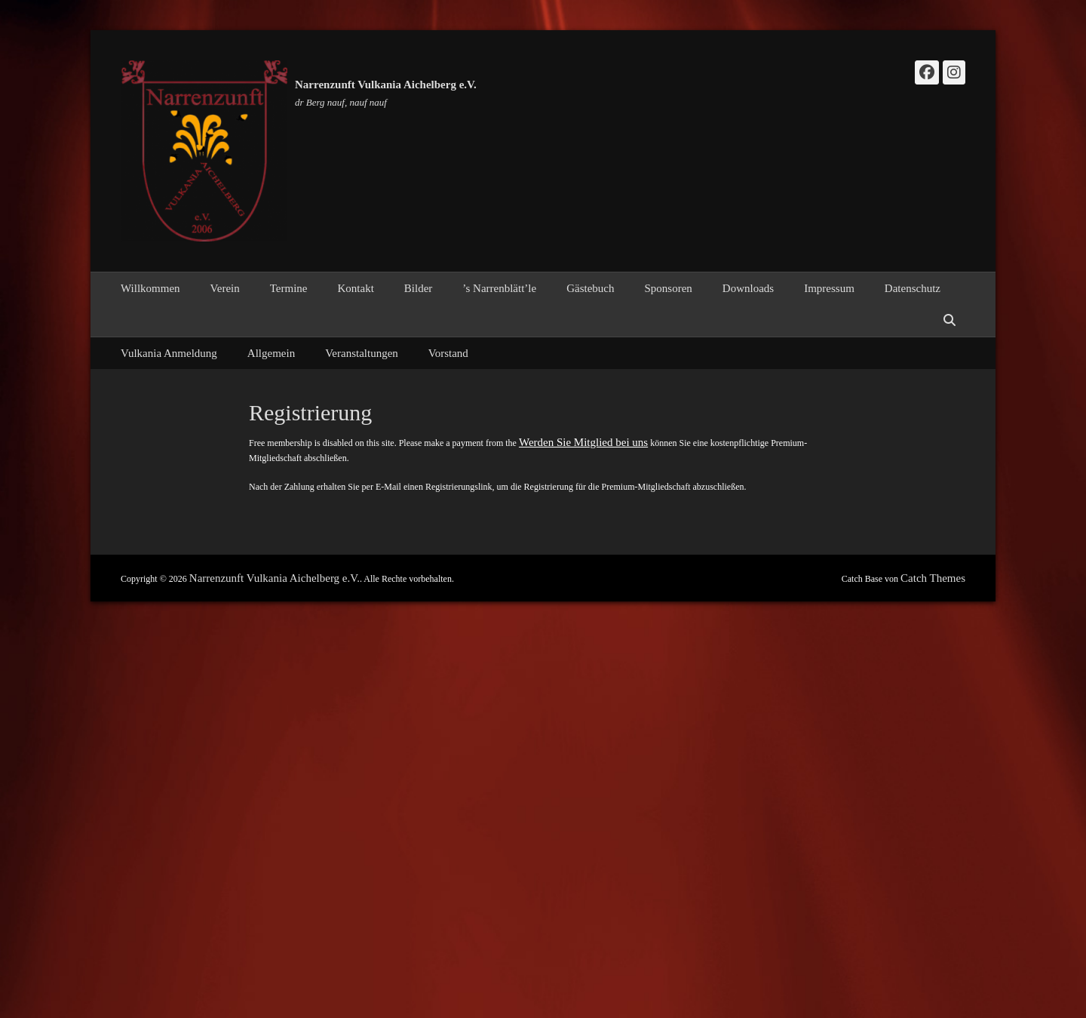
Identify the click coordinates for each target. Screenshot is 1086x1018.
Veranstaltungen (361, 353)
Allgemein (271, 353)
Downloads (748, 288)
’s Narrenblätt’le (499, 288)
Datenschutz (912, 288)
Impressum (829, 288)
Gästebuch (590, 288)
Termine (289, 288)
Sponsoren (668, 288)
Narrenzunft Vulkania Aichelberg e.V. (386, 84)
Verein (225, 288)
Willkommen (150, 288)
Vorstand (448, 353)
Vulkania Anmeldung (169, 353)
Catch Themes (932, 578)
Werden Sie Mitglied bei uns (583, 442)
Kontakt (355, 288)
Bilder (418, 288)
